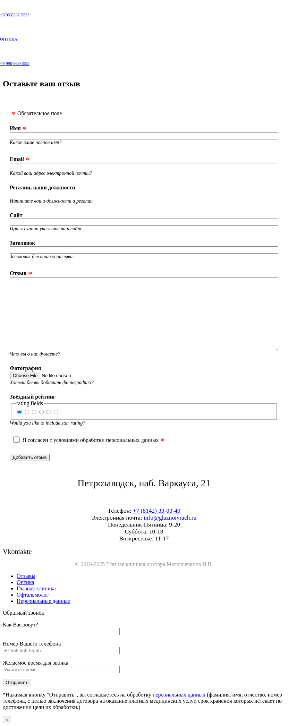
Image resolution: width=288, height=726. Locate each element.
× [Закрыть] (7, 719)
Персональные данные (43, 601)
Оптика (25, 582)
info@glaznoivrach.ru (170, 517)
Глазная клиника (36, 588)
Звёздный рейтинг (33, 397)
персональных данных (179, 695)
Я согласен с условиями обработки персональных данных (91, 440)
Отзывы (26, 576)
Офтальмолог (33, 595)
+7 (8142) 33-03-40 (156, 510)
